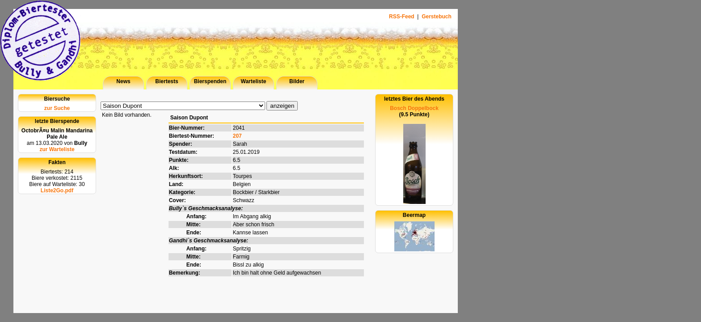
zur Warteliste (56, 149)
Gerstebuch (437, 16)
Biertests (166, 81)
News (123, 81)
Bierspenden (210, 81)
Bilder (296, 81)
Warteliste (253, 81)
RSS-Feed (402, 16)
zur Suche (57, 108)
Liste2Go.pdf (57, 190)
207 (237, 136)
